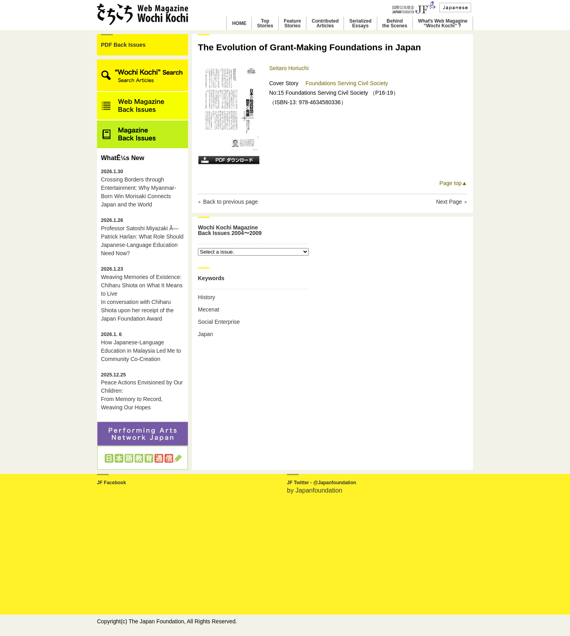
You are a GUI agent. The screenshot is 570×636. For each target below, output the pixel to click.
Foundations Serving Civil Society (347, 83)
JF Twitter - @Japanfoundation (321, 482)
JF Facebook (111, 482)
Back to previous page (230, 202)
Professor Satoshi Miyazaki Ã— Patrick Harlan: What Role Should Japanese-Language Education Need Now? (142, 237)
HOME (239, 23)
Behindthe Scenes (394, 23)
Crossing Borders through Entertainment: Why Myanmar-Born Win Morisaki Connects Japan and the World (138, 188)
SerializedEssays (360, 23)
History (206, 297)
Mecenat (208, 309)
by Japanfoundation (314, 490)
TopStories (265, 23)
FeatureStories (292, 23)
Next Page (449, 202)
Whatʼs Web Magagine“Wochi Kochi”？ (442, 23)
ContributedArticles (325, 23)
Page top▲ (453, 183)
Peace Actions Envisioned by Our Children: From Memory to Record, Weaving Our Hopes (142, 391)
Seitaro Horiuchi (289, 68)
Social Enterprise (219, 322)
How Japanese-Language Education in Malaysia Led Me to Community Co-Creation (141, 347)
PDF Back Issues (123, 45)
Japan (205, 334)
